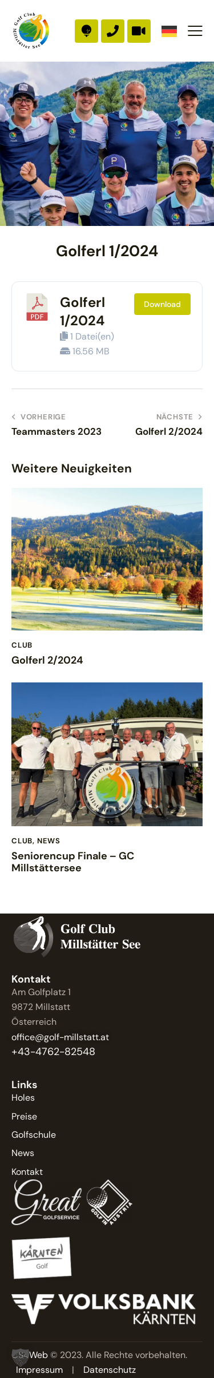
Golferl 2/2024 (47, 660)
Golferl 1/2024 (82, 311)
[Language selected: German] (169, 31)
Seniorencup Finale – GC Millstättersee (72, 862)
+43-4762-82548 (53, 1051)
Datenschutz (109, 1370)
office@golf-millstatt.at (60, 1037)
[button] (195, 30)
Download (162, 304)
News (48, 841)
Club (22, 645)
